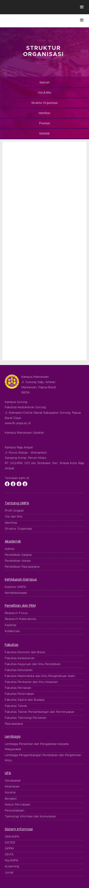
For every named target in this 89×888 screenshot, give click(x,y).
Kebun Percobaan (17, 804)
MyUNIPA (11, 860)
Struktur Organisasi (18, 528)
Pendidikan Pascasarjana (22, 566)
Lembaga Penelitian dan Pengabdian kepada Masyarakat (37, 747)
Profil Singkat (14, 510)
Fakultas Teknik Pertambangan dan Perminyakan (39, 712)
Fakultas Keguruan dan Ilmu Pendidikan (33, 664)
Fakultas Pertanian (18, 688)
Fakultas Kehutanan (19, 670)
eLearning (12, 866)
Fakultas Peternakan (19, 694)
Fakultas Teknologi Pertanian (25, 718)
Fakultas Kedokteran (19, 658)
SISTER (10, 842)
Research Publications (20, 619)
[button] (82, 7)
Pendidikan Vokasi (18, 560)
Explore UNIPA (15, 587)
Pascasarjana (14, 723)
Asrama (10, 792)
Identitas (11, 522)
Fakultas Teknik (16, 706)
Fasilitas (10, 625)
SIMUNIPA (12, 836)
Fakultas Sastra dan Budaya (24, 699)
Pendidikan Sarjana (18, 555)
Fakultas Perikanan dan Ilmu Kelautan (31, 682)
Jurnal (9, 872)
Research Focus (16, 613)
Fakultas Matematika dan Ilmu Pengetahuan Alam (40, 676)
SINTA (9, 854)
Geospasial (12, 780)
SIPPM (9, 848)
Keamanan (12, 786)
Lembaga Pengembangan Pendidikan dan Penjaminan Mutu (43, 758)
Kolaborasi (12, 631)
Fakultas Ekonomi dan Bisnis (25, 652)
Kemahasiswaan (16, 593)
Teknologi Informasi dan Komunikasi (30, 816)
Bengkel (11, 798)
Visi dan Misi (13, 516)
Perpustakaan (14, 810)
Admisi (9, 549)
